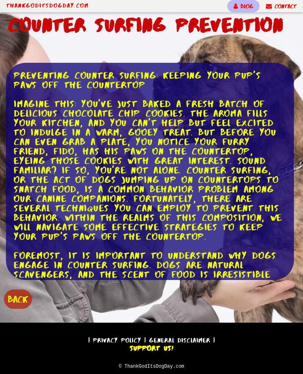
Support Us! (151, 347)
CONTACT (281, 6)
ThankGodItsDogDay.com (47, 5)
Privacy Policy (117, 339)
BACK (18, 298)
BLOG (243, 6)
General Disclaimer (179, 339)
